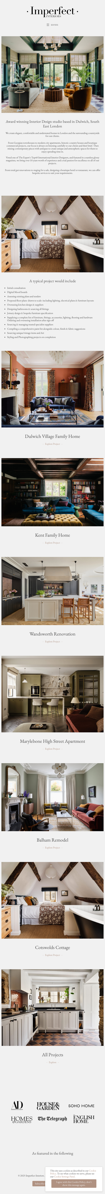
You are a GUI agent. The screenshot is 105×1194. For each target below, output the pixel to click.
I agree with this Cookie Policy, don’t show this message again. (74, 1187)
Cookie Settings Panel (64, 1180)
